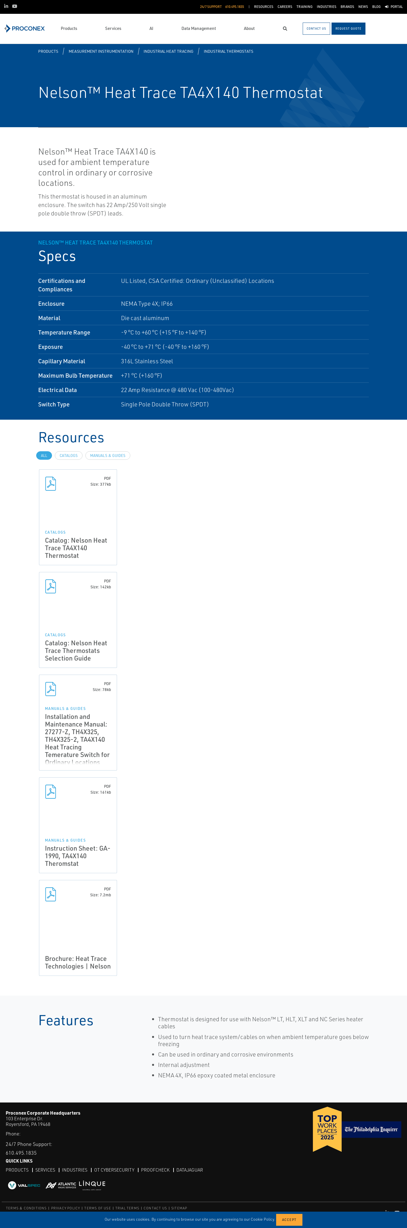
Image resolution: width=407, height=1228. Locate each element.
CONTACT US (155, 1208)
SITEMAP (179, 1208)
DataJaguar (189, 1170)
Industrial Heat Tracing (168, 51)
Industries (74, 1170)
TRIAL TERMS (127, 1208)
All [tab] (44, 455)
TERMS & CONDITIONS (26, 1208)
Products (48, 51)
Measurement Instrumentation (101, 51)
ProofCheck (155, 1170)
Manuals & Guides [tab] (107, 455)
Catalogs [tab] (69, 455)
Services (45, 1170)
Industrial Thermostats (228, 51)
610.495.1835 (21, 1153)
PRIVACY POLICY (65, 1208)
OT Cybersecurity (114, 1170)
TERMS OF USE (97, 1208)
